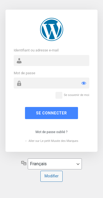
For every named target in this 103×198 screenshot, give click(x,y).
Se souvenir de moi (76, 95)
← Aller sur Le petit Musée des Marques (51, 141)
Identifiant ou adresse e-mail (36, 50)
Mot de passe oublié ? (51, 132)
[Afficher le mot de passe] (83, 83)
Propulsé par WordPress (51, 29)
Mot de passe (24, 73)
